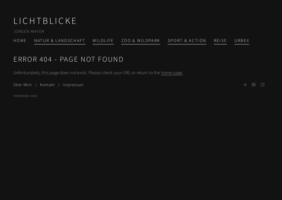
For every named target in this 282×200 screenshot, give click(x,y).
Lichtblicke (45, 21)
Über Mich (22, 85)
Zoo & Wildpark (140, 41)
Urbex (241, 41)
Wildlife (103, 41)
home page (171, 72)
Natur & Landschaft (59, 41)
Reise (220, 41)
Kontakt (47, 85)
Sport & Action (187, 41)
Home (20, 41)
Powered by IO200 (25, 96)
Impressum (73, 85)
